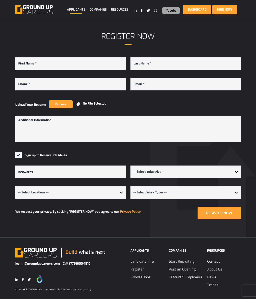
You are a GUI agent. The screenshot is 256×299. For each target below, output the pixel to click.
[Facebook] (142, 10)
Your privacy (84, 289)
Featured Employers (185, 277)
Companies (98, 9)
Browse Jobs (140, 277)
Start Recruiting (181, 261)
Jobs (171, 10)
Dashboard (197, 9)
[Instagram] (155, 10)
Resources (119, 9)
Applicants (76, 9)
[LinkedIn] (135, 10)
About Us (214, 269)
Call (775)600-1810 (76, 263)
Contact (213, 261)
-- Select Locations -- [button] (33, 192)
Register (137, 269)
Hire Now (224, 9)
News (211, 277)
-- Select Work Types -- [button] (150, 192)
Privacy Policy (130, 212)
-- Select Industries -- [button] (148, 172)
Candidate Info (142, 261)
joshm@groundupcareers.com (37, 263)
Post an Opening (182, 269)
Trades (212, 285)
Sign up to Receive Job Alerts (46, 155)
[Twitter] (148, 10)
